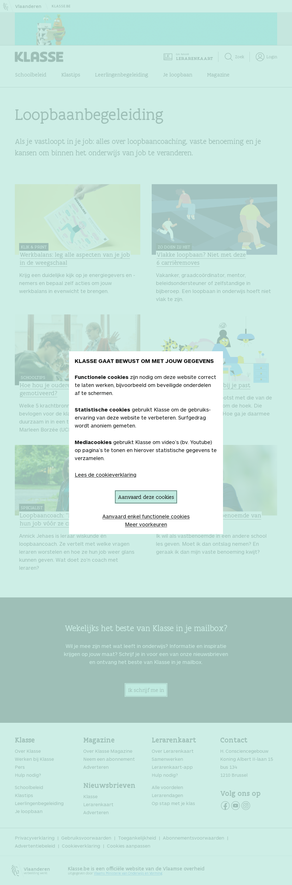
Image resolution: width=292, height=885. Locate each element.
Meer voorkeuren (146, 524)
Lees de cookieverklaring (105, 474)
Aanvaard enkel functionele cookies (146, 516)
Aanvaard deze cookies (146, 496)
